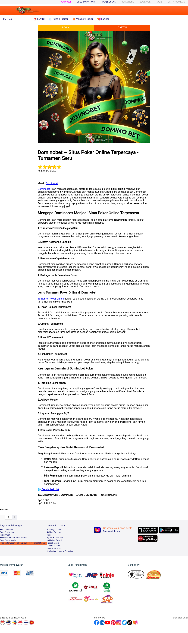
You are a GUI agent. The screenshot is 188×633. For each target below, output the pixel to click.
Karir (49, 535)
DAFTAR (122, 27)
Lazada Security (54, 548)
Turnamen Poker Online (51, 298)
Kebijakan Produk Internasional (13, 538)
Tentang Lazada (54, 529)
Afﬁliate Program (54, 532)
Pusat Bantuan (6, 529)
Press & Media (53, 543)
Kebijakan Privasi (54, 540)
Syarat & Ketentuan (55, 538)
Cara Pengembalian (8, 540)
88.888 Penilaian (47, 171)
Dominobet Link (50, 489)
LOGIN (159, 2)
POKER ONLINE (109, 2)
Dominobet (65, 2)
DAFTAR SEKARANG (176, 2)
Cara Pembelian (7, 532)
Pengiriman (5, 535)
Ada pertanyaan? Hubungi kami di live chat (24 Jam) (23, 543)
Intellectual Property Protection (60, 551)
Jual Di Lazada (53, 546)
